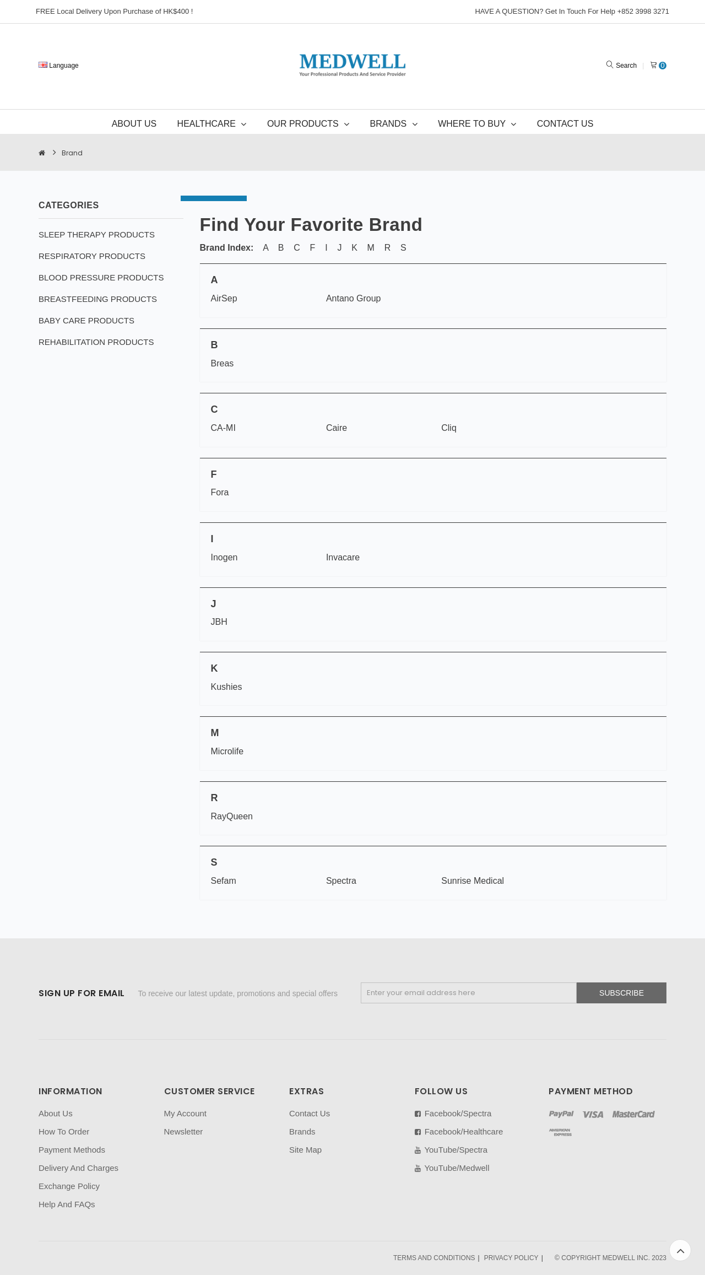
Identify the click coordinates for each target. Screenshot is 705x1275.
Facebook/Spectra (453, 1113)
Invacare (343, 557)
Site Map (305, 1149)
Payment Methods (72, 1149)
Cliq (449, 428)
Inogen (224, 557)
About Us (56, 1113)
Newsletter (183, 1131)
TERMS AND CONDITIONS (434, 1258)
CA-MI (223, 428)
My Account (185, 1113)
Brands (302, 1131)
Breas (222, 363)
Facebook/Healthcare (459, 1131)
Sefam (223, 880)
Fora (220, 492)
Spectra (341, 880)
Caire (336, 428)
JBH (219, 621)
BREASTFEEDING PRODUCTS (98, 299)
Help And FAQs (67, 1204)
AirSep (224, 298)
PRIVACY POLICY (511, 1258)
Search (626, 65)
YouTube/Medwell (452, 1168)
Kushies (226, 686)
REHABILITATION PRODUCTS (96, 342)
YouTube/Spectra (451, 1149)
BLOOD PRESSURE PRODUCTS (101, 277)
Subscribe (621, 992)
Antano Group (353, 298)
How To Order (64, 1131)
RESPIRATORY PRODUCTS (92, 256)
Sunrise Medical (472, 880)
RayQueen (232, 816)
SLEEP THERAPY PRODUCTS (97, 234)
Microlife (227, 751)
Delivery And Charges (78, 1168)
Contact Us (309, 1113)
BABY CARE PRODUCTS (86, 320)
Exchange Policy (69, 1186)
